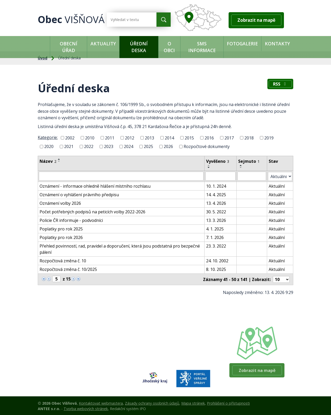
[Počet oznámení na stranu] (281, 278)
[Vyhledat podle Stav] (280, 176)
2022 (88, 146)
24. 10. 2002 (218, 260)
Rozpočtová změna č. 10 (63, 260)
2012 (129, 137)
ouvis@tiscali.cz (174, 356)
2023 (108, 146)
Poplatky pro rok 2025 (61, 228)
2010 (89, 137)
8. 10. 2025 (217, 269)
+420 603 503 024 (176, 343)
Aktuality (103, 43)
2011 (109, 137)
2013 (149, 137)
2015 (189, 137)
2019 (269, 137)
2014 (169, 137)
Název (48, 161)
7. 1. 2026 (215, 237)
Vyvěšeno (218, 161)
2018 (249, 137)
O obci (169, 46)
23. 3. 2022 (217, 245)
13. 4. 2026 (217, 203)
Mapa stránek (193, 402)
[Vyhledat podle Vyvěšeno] (221, 176)
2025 (148, 146)
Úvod (44, 43)
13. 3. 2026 (217, 220)
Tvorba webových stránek (86, 407)
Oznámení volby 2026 (60, 203)
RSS (280, 84)
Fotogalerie (242, 43)
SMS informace (202, 46)
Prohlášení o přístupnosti (228, 402)
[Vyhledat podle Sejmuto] (252, 176)
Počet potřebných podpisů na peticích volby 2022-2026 (92, 211)
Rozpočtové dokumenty (207, 146)
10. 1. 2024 (217, 185)
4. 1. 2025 (215, 228)
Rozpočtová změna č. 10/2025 (68, 269)
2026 (168, 146)
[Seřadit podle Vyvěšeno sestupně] (210, 167)
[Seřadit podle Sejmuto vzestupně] (242, 165)
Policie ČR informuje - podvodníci (71, 220)
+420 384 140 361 (176, 336)
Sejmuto (249, 161)
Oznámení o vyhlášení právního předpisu (79, 194)
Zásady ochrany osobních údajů (152, 402)
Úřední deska (139, 46)
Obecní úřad (68, 46)
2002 (69, 137)
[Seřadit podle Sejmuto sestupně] (242, 167)
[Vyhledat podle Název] (121, 176)
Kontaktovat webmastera (101, 402)
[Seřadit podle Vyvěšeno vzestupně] (210, 165)
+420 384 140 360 (176, 349)
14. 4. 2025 (217, 194)
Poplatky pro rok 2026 (61, 237)
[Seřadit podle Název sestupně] (59, 161)
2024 (128, 146)
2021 (68, 146)
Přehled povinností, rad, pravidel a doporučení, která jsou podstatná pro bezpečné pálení (120, 249)
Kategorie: (48, 137)
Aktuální (278, 185)
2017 (229, 137)
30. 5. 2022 (217, 211)
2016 (209, 137)
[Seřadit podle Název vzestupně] (59, 159)
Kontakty (277, 43)
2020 (49, 146)
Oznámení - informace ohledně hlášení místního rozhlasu (95, 185)
